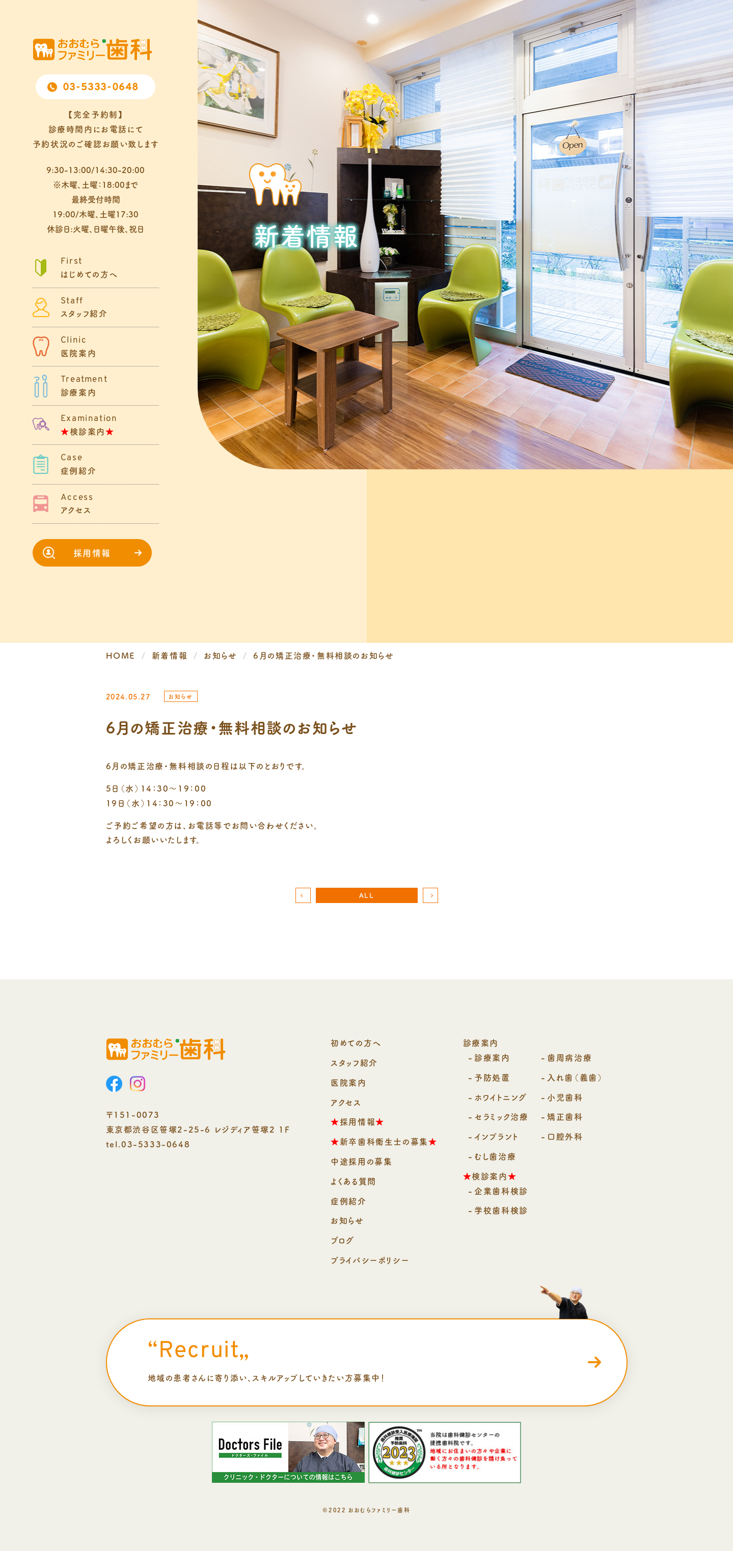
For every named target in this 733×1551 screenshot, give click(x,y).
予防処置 (492, 1077)
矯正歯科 (565, 1116)
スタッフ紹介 (354, 1062)
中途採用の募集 (361, 1161)
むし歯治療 (495, 1156)
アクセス (346, 1102)
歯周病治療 (569, 1057)
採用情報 (92, 552)
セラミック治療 (501, 1116)
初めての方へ (356, 1042)
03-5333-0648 (101, 87)
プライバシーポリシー (370, 1259)
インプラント (496, 1136)
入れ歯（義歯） (575, 1077)
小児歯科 (565, 1097)
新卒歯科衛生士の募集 (384, 1141)
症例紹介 (348, 1200)
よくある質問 (353, 1181)
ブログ (343, 1240)
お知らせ (347, 1220)
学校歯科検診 (501, 1210)
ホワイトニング (500, 1097)
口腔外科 (565, 1136)
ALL (366, 895)
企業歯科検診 (501, 1190)
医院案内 (348, 1082)
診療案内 (492, 1057)
